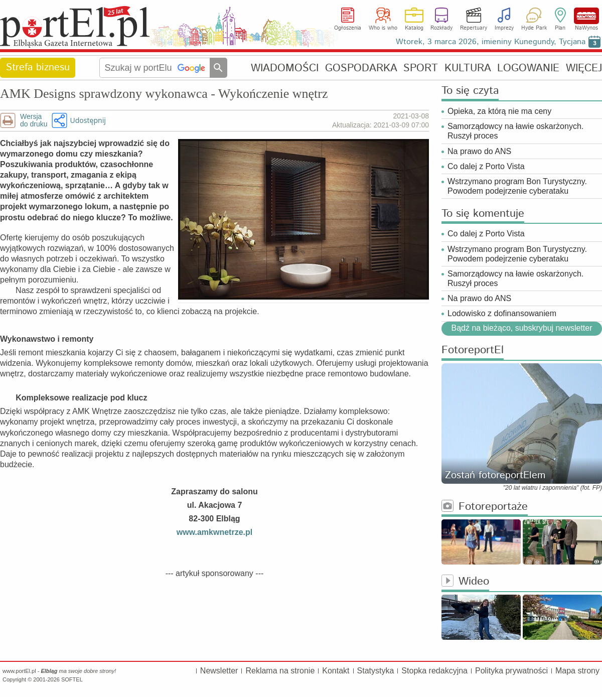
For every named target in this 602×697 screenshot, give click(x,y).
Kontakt (335, 670)
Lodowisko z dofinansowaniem (501, 313)
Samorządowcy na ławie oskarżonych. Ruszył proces (515, 131)
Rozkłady (441, 28)
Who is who (383, 28)
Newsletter (219, 670)
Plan (560, 28)
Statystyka (375, 670)
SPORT (420, 68)
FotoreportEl (472, 350)
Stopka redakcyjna (434, 670)
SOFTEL (72, 679)
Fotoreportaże (484, 507)
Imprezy (504, 28)
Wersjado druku (33, 120)
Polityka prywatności (511, 670)
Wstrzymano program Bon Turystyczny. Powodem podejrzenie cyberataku (517, 186)
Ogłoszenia (347, 28)
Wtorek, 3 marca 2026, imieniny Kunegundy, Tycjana (490, 42)
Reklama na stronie (280, 670)
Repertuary (473, 28)
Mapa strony (577, 670)
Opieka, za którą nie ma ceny (499, 111)
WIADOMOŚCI (285, 68)
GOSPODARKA (361, 68)
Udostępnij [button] (87, 120)
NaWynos (586, 16)
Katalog (414, 28)
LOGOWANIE (528, 68)
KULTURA (467, 68)
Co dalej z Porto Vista (486, 166)
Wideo (465, 582)
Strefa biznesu (38, 67)
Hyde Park (534, 28)
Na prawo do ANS (479, 151)
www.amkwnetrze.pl (214, 532)
